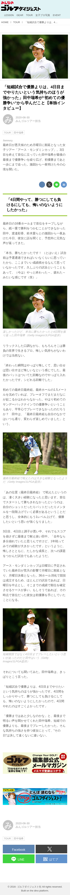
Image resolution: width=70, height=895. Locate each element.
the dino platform (39, 890)
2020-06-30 (22, 117)
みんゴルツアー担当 (28, 121)
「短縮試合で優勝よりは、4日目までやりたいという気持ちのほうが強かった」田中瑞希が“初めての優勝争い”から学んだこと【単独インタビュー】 (34, 97)
